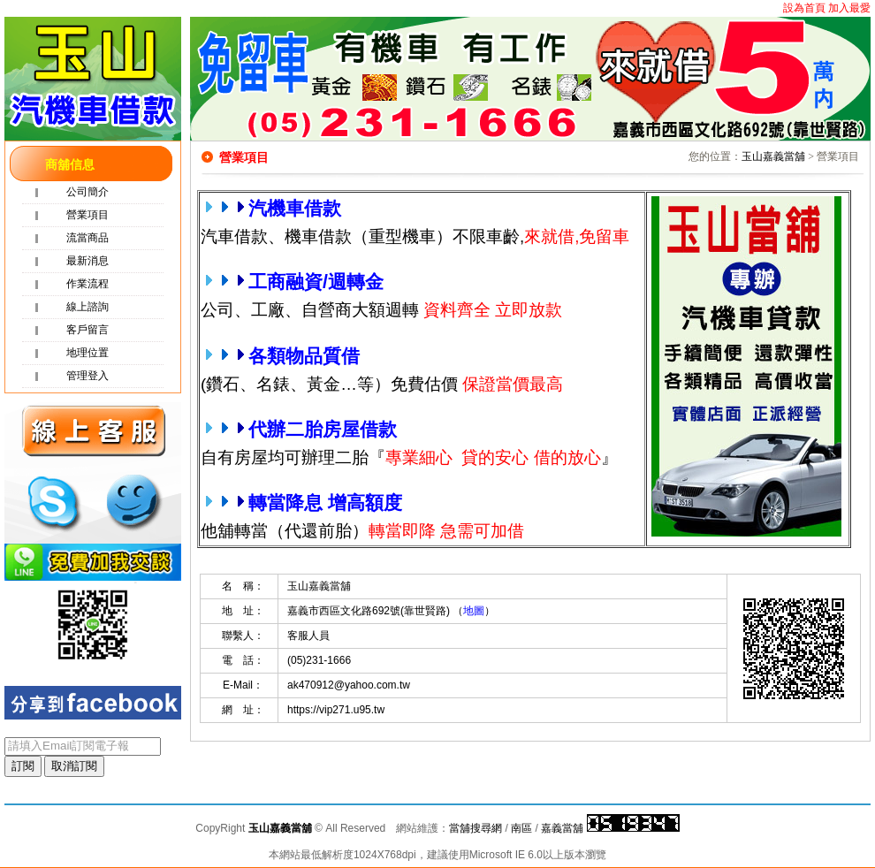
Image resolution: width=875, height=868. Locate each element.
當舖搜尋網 (475, 828)
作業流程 (87, 284)
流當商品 (87, 238)
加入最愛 (849, 8)
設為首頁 (804, 8)
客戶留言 (87, 330)
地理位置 (87, 352)
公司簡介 (87, 192)
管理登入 (87, 375)
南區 (521, 828)
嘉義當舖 (562, 828)
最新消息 (87, 261)
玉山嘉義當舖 (773, 156)
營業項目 (87, 215)
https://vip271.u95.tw (335, 710)
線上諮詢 (87, 307)
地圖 (473, 611)
